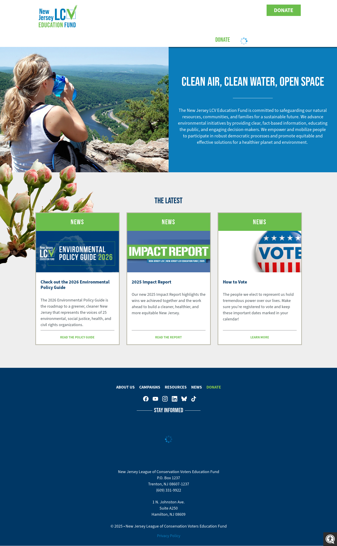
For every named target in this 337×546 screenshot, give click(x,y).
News (196, 387)
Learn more (259, 337)
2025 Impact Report (151, 282)
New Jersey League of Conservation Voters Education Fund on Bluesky (249, 10)
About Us (116, 39)
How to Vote (235, 282)
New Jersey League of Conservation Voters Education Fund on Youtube (220, 10)
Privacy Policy (168, 535)
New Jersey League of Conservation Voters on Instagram (229, 10)
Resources (175, 39)
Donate (283, 10)
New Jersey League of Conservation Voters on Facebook (210, 10)
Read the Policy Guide (77, 337)
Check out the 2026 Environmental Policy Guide (75, 285)
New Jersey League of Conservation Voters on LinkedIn (239, 10)
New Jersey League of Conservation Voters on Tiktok (258, 10)
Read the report (168, 337)
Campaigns (145, 39)
